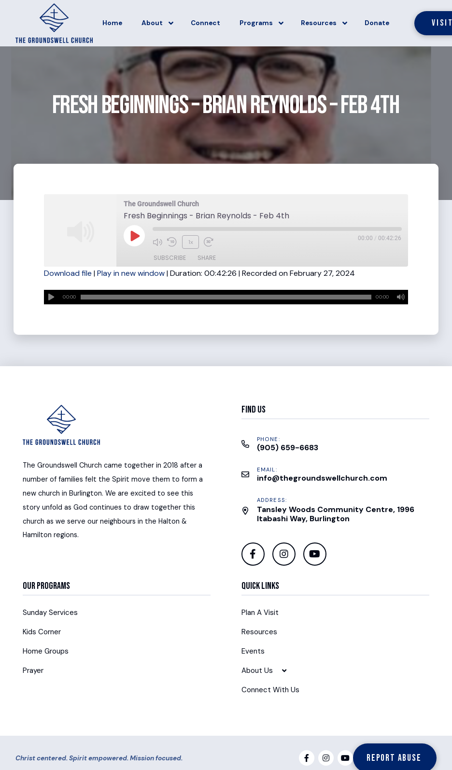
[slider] (226, 297)
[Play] (51, 297)
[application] (226, 297)
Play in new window (131, 273)
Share (207, 256)
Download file (68, 273)
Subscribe (170, 256)
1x (189, 241)
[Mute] (401, 297)
